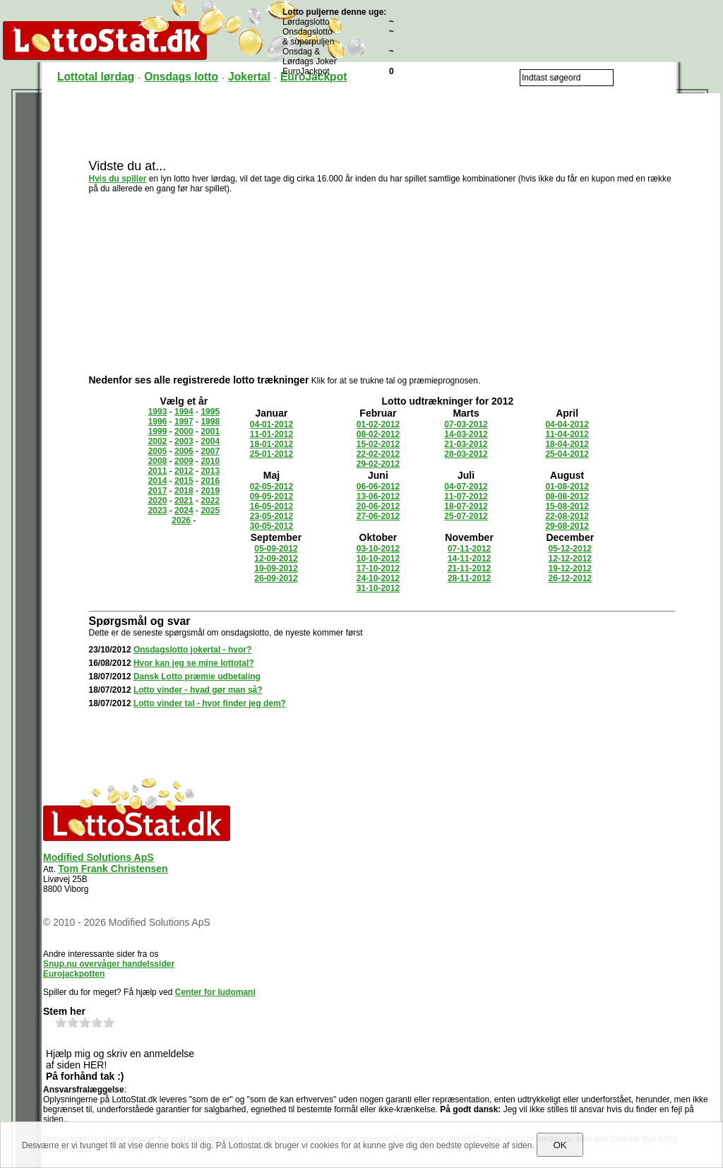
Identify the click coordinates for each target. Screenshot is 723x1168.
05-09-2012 (275, 549)
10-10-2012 (378, 559)
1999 (157, 431)
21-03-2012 (465, 444)
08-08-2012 (566, 496)
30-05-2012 (271, 526)
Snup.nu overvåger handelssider (108, 964)
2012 (183, 471)
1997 (183, 422)
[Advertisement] (382, 125)
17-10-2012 (378, 568)
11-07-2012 (465, 496)
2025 (210, 511)
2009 (183, 461)
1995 (210, 412)
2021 (183, 501)
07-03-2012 (465, 424)
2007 (210, 451)
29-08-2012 (566, 526)
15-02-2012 (378, 444)
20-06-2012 (378, 506)
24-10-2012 (378, 578)
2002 (157, 441)
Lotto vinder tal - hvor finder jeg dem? (209, 703)
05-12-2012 (570, 549)
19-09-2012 (275, 568)
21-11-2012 (469, 568)
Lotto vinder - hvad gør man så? (198, 690)
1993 (157, 412)
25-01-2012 (271, 454)
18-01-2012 (271, 444)
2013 (210, 471)
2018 (183, 491)
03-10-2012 (378, 549)
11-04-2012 (566, 434)
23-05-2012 (271, 516)
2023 (157, 511)
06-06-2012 (378, 486)
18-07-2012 (465, 506)
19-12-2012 (570, 568)
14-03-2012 (465, 434)
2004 (210, 441)
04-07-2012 (465, 486)
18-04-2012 (566, 444)
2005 (157, 451)
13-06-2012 (378, 496)
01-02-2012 (378, 424)
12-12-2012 (570, 559)
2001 (210, 431)
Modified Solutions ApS (98, 857)
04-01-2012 (271, 424)
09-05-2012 (271, 496)
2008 (157, 461)
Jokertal (249, 77)
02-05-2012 (271, 486)
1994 (183, 412)
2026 (181, 520)
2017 (157, 491)
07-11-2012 (469, 549)
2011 (157, 471)
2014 (157, 481)
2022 (210, 501)
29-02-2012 (378, 464)
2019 (210, 491)
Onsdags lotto (181, 77)
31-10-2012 (378, 588)
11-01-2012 (271, 434)
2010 (210, 461)
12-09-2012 (275, 559)
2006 (183, 451)
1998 (210, 422)
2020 (157, 501)
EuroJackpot (313, 77)
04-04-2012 (566, 424)
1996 (157, 422)
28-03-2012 (465, 454)
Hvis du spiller (118, 179)
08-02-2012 (378, 434)
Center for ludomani (215, 992)
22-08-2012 (566, 516)
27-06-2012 (378, 516)
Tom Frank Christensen (112, 868)
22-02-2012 (378, 454)
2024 (183, 511)
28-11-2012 (469, 578)
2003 (183, 441)
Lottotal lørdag (95, 77)
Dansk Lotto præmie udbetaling (197, 676)
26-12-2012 (570, 578)
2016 (210, 481)
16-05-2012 (271, 506)
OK (559, 1145)
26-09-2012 (275, 578)
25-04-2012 (566, 454)
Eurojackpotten (73, 974)
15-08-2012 (566, 506)
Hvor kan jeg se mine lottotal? (193, 663)
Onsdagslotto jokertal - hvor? (192, 650)
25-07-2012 (465, 516)
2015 (183, 481)
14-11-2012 (469, 559)
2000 (183, 431)
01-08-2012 (566, 486)
